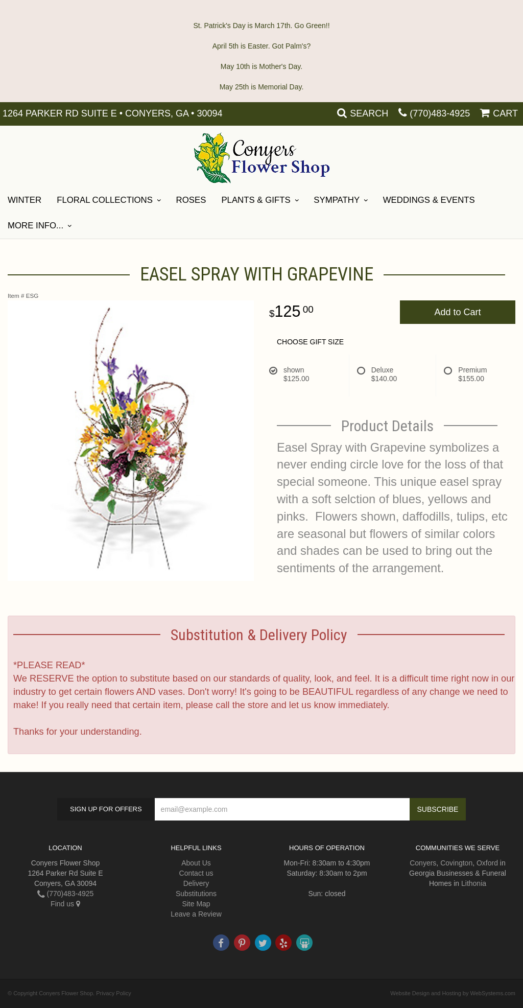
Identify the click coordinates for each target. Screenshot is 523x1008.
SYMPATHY (337, 200)
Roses (191, 200)
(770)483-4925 (440, 113)
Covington (456, 863)
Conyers (423, 863)
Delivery (196, 883)
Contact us (196, 873)
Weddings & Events (429, 200)
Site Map (196, 904)
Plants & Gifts (255, 200)
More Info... (35, 225)
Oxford (487, 863)
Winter (24, 200)
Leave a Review (196, 914)
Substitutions (196, 893)
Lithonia (473, 883)
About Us (196, 863)
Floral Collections (105, 200)
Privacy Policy (113, 993)
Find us (65, 904)
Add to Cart (457, 312)
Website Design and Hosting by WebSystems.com (452, 993)
